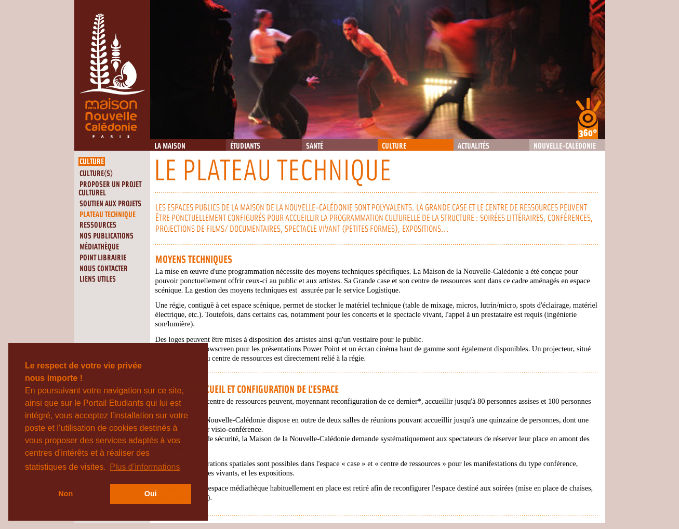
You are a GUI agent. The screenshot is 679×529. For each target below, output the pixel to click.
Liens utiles (97, 279)
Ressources (97, 225)
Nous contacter (103, 269)
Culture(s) (96, 174)
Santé (314, 146)
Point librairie (102, 258)
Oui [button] (150, 494)
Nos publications (106, 236)
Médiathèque (99, 247)
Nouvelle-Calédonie (565, 146)
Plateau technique (107, 215)
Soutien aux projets (110, 204)
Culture (394, 146)
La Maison (169, 146)
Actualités (473, 146)
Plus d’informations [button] (145, 466)
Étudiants (245, 146)
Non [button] (65, 494)
